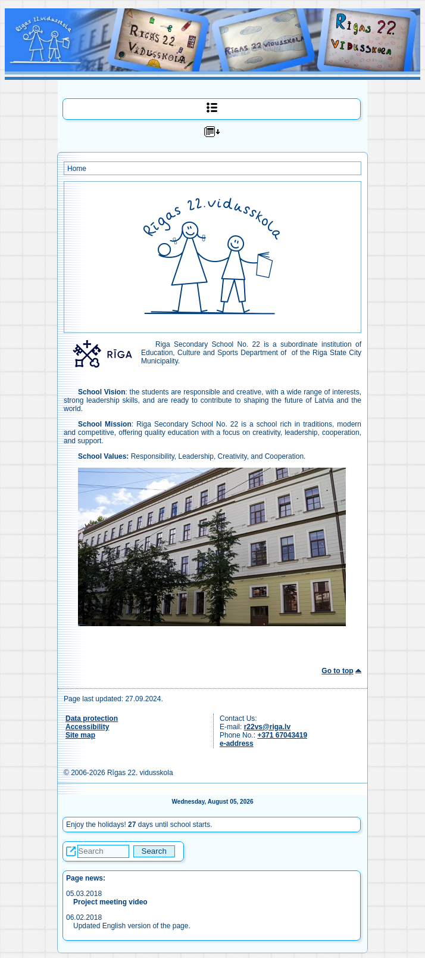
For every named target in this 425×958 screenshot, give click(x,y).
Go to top (337, 671)
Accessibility (87, 727)
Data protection (91, 718)
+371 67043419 (282, 735)
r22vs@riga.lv (267, 727)
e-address (237, 743)
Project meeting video (110, 902)
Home (76, 168)
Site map (80, 735)
